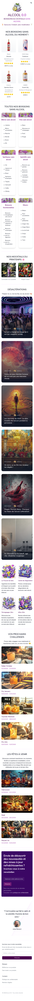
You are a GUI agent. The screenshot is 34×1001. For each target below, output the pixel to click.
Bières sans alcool (8, 120)
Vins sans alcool (25, 120)
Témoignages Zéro (7, 612)
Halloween (5, 790)
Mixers (25, 205)
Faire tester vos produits (9, 970)
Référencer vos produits (9, 967)
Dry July (4, 742)
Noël (3, 815)
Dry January (5, 691)
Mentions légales (7, 982)
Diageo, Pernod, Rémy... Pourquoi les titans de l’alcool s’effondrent (16, 510)
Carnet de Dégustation (25, 581)
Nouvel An (5, 840)
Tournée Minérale (7, 717)
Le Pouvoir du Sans (7, 581)
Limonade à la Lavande (8, 279)
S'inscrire (7, 884)
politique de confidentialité (20, 893)
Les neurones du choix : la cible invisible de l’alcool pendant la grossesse (16, 420)
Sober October (6, 666)
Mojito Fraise (25, 279)
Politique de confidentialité (10, 979)
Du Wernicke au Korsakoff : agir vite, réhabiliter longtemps (16, 555)
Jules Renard (17, 929)
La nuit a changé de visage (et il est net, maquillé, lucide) (16, 333)
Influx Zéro (21, 612)
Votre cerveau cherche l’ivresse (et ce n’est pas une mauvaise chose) (16, 376)
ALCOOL (17, 15)
